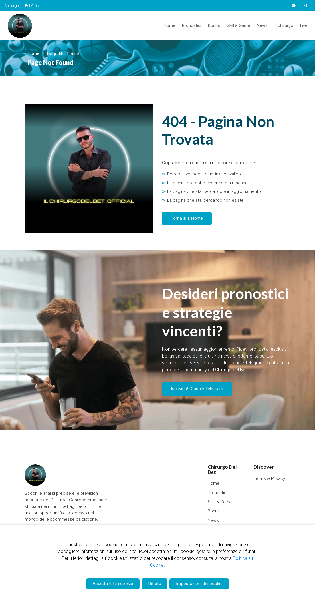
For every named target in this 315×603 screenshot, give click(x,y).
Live (303, 25)
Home (169, 25)
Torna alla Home (185, 218)
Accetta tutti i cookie (110, 583)
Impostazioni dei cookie (201, 583)
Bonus (214, 25)
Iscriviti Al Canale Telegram (195, 388)
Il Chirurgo (283, 25)
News (262, 25)
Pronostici (191, 25)
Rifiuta (154, 583)
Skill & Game (238, 25)
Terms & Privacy (269, 477)
